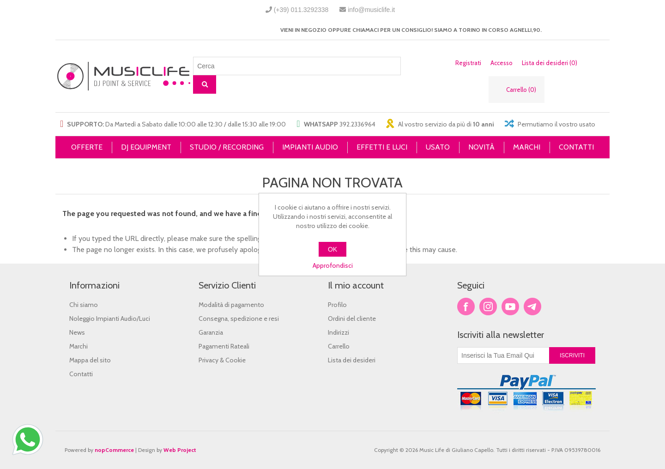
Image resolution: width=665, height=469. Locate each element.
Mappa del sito (90, 360)
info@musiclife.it (371, 9)
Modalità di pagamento (231, 305)
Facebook (466, 306)
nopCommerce (114, 449)
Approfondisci (333, 265)
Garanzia (211, 332)
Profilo (337, 305)
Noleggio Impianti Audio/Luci (109, 318)
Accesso (501, 62)
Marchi (78, 346)
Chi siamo (83, 305)
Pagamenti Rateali (224, 346)
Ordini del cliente (352, 318)
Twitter (488, 306)
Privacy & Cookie (222, 360)
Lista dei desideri (351, 360)
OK (332, 249)
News (77, 332)
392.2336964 (357, 124)
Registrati (468, 62)
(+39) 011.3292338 (301, 9)
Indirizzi (338, 332)
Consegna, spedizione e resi (239, 318)
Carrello (339, 346)
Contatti (81, 374)
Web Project (179, 449)
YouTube (510, 306)
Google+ (532, 306)
